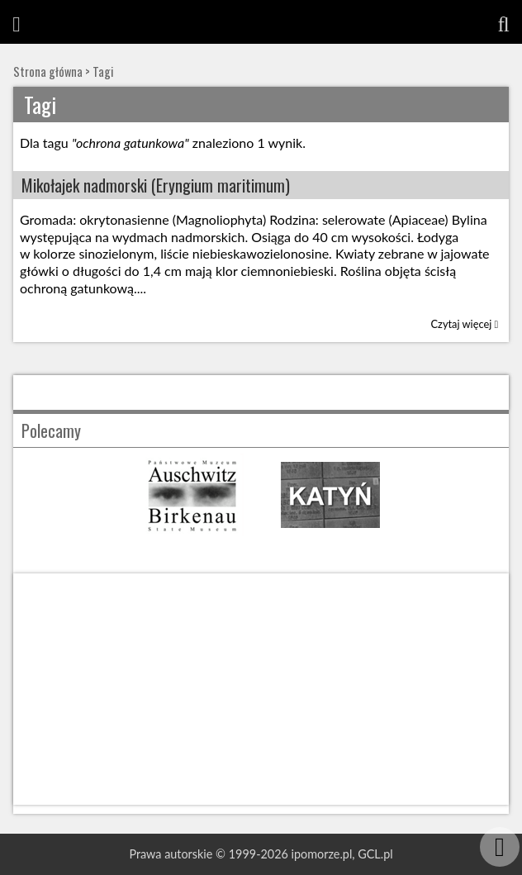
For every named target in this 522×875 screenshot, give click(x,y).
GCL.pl (375, 854)
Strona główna (48, 71)
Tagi (103, 71)
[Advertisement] (261, 689)
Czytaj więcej (465, 324)
